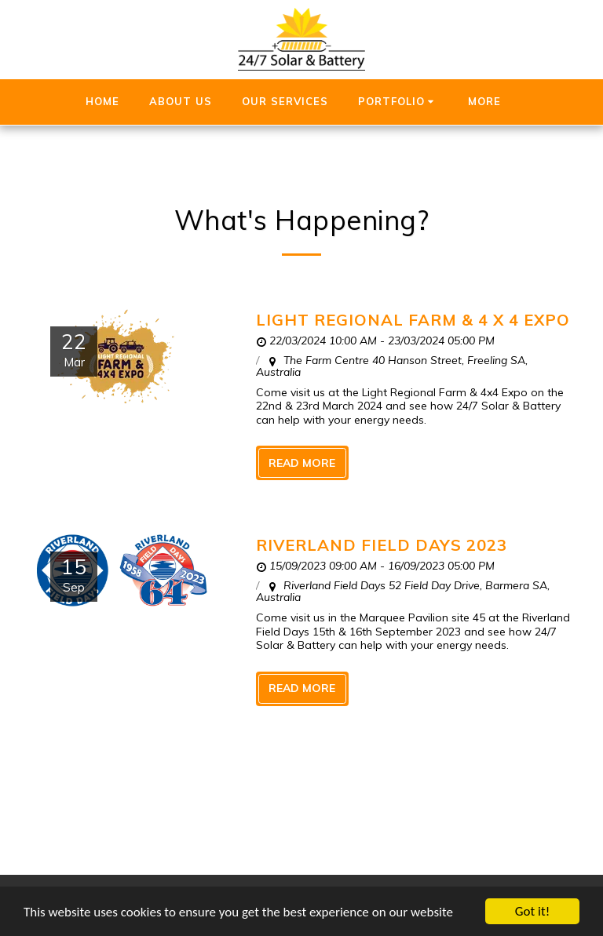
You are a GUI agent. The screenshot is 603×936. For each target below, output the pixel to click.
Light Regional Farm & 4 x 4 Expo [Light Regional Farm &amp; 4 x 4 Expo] (413, 320)
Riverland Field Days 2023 (381, 545)
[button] (398, 102)
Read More (302, 463)
